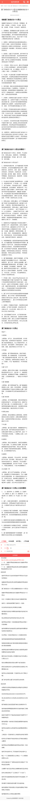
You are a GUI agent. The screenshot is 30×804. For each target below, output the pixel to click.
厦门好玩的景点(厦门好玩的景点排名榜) (13, 679)
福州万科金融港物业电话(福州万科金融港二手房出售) (15, 778)
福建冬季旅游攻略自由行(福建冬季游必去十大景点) (15, 594)
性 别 (3, 548)
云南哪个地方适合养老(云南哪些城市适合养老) (15, 768)
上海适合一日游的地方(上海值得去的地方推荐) (15, 734)
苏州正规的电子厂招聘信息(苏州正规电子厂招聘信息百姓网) (15, 763)
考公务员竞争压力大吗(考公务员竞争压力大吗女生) (15, 699)
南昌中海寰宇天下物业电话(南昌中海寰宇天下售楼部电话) (15, 716)
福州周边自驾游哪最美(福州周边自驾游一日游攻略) (15, 746)
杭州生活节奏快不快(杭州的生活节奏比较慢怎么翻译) (15, 740)
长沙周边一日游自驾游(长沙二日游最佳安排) (14, 635)
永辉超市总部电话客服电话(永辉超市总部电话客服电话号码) (15, 689)
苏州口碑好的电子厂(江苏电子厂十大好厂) (14, 772)
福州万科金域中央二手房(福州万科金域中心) (14, 751)
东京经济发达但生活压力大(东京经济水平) (14, 694)
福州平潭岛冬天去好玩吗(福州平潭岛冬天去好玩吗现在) (15, 577)
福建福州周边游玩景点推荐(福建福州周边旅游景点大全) (15, 583)
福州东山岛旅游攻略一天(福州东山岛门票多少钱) (15, 674)
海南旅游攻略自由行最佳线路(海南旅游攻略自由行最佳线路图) (15, 644)
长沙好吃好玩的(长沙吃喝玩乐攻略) (12, 607)
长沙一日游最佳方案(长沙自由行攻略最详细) (14, 599)
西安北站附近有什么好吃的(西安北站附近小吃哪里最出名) (15, 668)
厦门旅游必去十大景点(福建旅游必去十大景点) (15, 588)
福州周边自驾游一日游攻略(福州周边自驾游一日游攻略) (15, 623)
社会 (9, 5)
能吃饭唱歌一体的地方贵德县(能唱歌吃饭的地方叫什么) (15, 723)
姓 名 (3, 545)
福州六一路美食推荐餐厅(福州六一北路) (13, 603)
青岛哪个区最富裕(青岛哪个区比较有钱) (13, 783)
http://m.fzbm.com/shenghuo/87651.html (12, 560)
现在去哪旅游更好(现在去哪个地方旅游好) (14, 662)
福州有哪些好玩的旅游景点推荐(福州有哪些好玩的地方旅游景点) (15, 630)
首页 (2, 5)
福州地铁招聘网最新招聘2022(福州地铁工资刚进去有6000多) (15, 710)
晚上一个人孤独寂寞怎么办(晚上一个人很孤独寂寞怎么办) (15, 757)
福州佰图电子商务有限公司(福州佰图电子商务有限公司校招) (15, 788)
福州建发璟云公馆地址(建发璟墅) (11, 794)
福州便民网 (15, 2)
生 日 (3, 551)
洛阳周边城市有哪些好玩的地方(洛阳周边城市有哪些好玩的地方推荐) (15, 651)
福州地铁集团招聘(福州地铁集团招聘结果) (14, 639)
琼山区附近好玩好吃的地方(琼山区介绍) (13, 618)
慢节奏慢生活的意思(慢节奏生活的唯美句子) (14, 704)
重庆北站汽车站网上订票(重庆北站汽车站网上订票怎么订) (15, 657)
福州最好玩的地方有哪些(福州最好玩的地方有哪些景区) (15, 613)
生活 (5, 5)
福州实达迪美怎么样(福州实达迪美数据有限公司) (15, 729)
